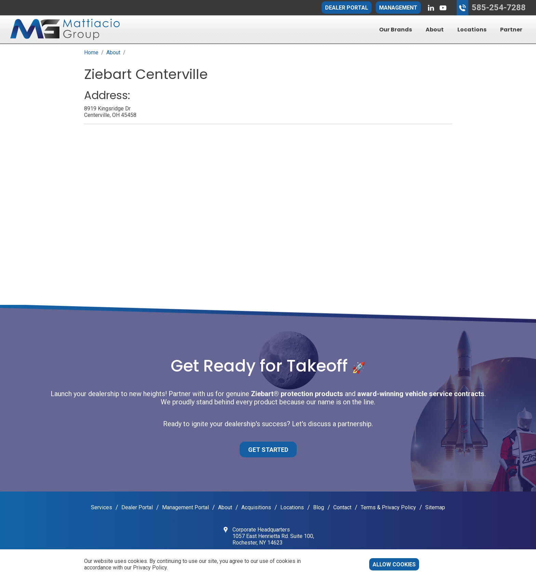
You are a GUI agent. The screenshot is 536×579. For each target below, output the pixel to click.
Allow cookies (394, 564)
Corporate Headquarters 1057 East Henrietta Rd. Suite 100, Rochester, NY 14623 (273, 536)
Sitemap (435, 507)
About (435, 29)
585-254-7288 (499, 7)
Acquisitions (256, 507)
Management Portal (185, 507)
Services (101, 507)
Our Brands (395, 29)
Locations (471, 29)
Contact (342, 507)
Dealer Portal (346, 7)
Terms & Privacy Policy (388, 507)
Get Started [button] (268, 449)
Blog (318, 507)
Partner (511, 29)
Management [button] (398, 7)
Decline (437, 564)
